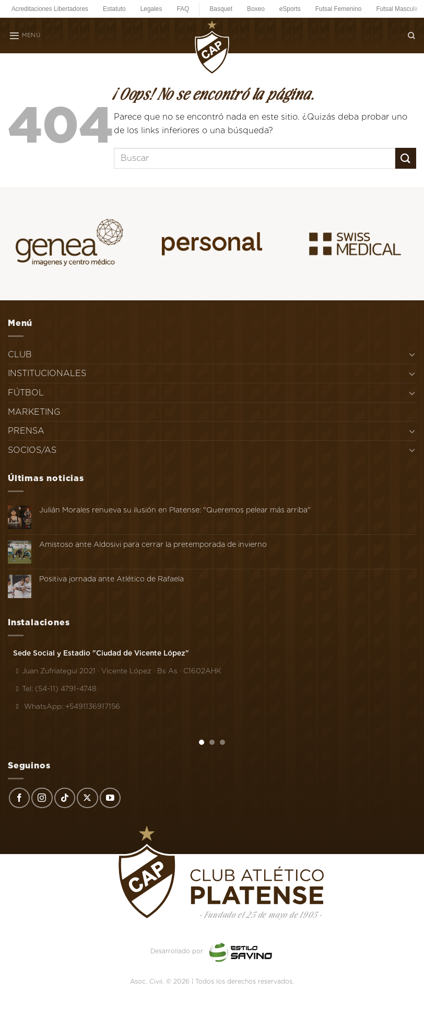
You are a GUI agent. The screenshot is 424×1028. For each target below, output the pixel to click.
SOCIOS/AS (32, 450)
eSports (290, 9)
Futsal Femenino (338, 9)
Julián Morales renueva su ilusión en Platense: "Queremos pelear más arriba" (175, 510)
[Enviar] (405, 158)
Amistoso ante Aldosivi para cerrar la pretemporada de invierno (153, 544)
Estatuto (114, 9)
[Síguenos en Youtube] (110, 798)
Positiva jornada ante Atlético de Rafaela (111, 579)
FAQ (182, 9)
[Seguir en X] (87, 798)
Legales (151, 9)
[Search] (411, 35)
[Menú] (24, 35)
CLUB (20, 354)
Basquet (220, 9)
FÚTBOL (26, 393)
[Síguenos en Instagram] (41, 798)
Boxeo (256, 9)
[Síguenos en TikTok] (64, 798)
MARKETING (34, 412)
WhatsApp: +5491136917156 (66, 706)
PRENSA (26, 431)
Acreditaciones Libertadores (49, 9)
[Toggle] (412, 354)
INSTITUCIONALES (47, 373)
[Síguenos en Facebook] (19, 798)
